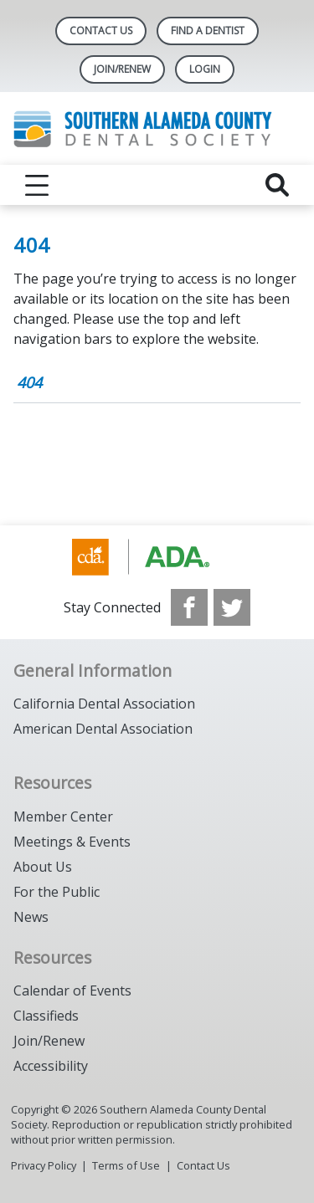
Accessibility (50, 1066)
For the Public (56, 892)
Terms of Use (126, 1165)
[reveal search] (277, 185)
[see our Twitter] (232, 607)
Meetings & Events (72, 841)
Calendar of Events (72, 990)
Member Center (63, 816)
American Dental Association (103, 728)
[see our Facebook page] (189, 607)
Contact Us (100, 30)
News (31, 917)
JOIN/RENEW (122, 69)
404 (29, 382)
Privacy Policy (43, 1165)
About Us (42, 866)
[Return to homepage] (157, 128)
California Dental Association (104, 703)
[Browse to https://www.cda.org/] (157, 557)
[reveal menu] (36, 185)
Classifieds (46, 1015)
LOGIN (204, 69)
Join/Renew (49, 1041)
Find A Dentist (208, 30)
